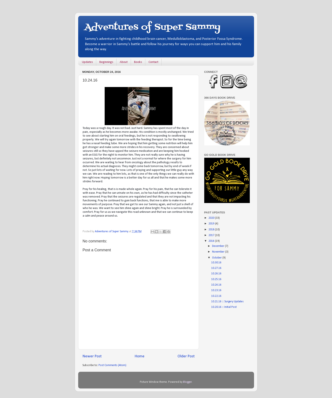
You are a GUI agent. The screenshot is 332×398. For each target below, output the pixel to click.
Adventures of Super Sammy (152, 27)
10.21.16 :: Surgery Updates (227, 301)
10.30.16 (216, 262)
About (124, 62)
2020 (211, 218)
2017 (211, 235)
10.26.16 (216, 273)
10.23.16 (216, 290)
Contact (153, 62)
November (218, 251)
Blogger (187, 382)
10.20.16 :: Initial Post (224, 307)
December (218, 246)
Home (139, 356)
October (217, 257)
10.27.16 (216, 268)
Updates (87, 62)
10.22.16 (216, 296)
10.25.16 (216, 279)
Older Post (186, 356)
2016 (211, 241)
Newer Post (92, 356)
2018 (211, 229)
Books (138, 62)
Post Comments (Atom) (112, 365)
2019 (211, 223)
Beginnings (106, 62)
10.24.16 (216, 284)
